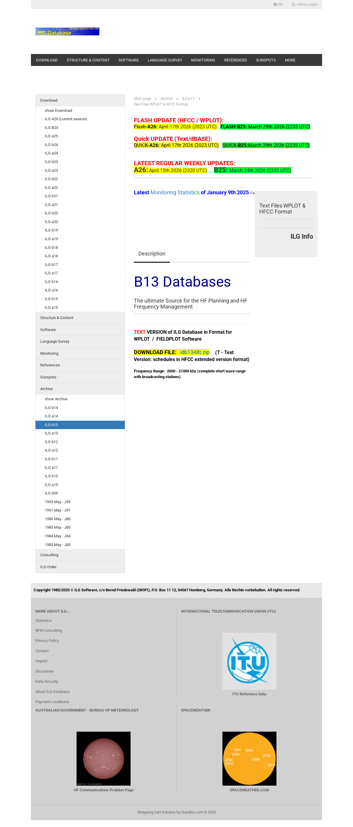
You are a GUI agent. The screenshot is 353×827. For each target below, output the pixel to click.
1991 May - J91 (58, 510)
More (290, 60)
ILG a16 (51, 290)
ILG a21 (51, 204)
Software (129, 60)
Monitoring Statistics (175, 192)
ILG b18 (51, 247)
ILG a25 (51, 136)
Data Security (46, 681)
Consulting (49, 555)
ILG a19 (51, 239)
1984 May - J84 (58, 536)
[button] (278, 4)
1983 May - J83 (58, 544)
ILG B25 (51, 127)
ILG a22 (51, 187)
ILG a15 (51, 307)
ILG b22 (51, 179)
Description (151, 253)
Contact (42, 651)
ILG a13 (51, 433)
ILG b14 (51, 407)
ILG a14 (51, 416)
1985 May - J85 (58, 527)
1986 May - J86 (58, 519)
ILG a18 (51, 256)
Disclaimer (44, 671)
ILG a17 (51, 273)
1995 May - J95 (58, 502)
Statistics (43, 620)
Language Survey (165, 60)
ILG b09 (51, 493)
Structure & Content (88, 60)
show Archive (56, 399)
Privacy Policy (47, 640)
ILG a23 (51, 170)
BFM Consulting (48, 630)
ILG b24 (51, 144)
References (235, 60)
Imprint (41, 661)
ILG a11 (51, 467)
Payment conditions (52, 702)
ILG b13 (51, 424)
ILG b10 (51, 476)
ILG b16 (51, 281)
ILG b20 (51, 213)
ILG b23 (51, 162)
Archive (46, 389)
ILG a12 (51, 450)
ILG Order (48, 567)
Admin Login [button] (305, 4)
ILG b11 (51, 459)
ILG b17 (51, 264)
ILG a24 (51, 153)
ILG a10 (51, 484)
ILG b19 (51, 230)
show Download (58, 110)
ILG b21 (51, 196)
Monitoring (203, 60)
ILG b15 (51, 299)
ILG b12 (51, 442)
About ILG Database (52, 691)
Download (47, 60)
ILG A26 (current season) (66, 119)
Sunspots (266, 60)
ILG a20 (51, 221)
